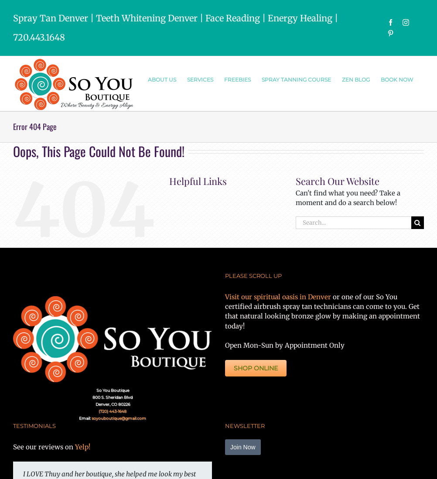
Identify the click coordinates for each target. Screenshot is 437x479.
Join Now (243, 447)
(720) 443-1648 (112, 411)
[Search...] (353, 222)
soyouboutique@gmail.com (119, 418)
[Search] (417, 222)
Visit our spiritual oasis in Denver (278, 297)
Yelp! (82, 447)
